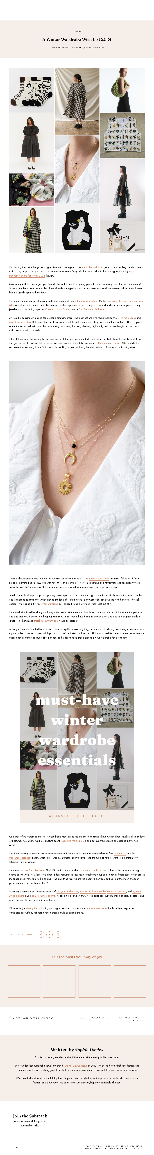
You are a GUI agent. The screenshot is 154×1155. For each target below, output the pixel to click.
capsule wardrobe (96, 908)
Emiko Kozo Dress (99, 578)
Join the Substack (131, 1146)
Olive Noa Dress (127, 318)
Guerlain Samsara (116, 891)
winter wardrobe (49, 604)
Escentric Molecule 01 (73, 841)
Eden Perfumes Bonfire (42, 896)
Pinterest (103, 343)
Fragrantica (120, 853)
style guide (32, 908)
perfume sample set (91, 870)
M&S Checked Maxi (20, 322)
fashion (56, 48)
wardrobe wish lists (92, 267)
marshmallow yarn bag (46, 621)
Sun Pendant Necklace (91, 309)
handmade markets (87, 301)
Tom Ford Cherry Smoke (93, 891)
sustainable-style (72, 48)
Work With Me (94, 1146)
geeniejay (96, 305)
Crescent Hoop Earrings (58, 309)
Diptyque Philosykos (67, 891)
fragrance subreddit (20, 858)
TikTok (116, 343)
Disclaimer (112, 1146)
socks (81, 305)
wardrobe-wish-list (93, 48)
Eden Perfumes (36, 870)
